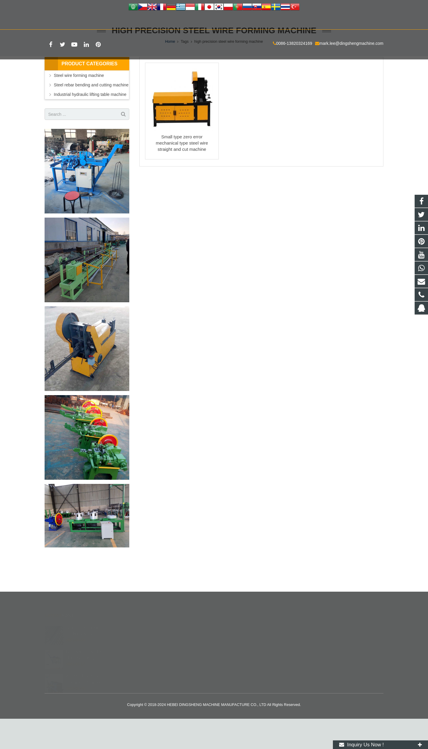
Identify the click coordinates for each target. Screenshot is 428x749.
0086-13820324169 (66, 21)
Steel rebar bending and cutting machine (91, 114)
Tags (185, 71)
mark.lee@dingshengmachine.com (123, 21)
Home (170, 71)
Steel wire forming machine (79, 105)
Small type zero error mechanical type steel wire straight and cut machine (182, 172)
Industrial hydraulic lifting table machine (90, 124)
